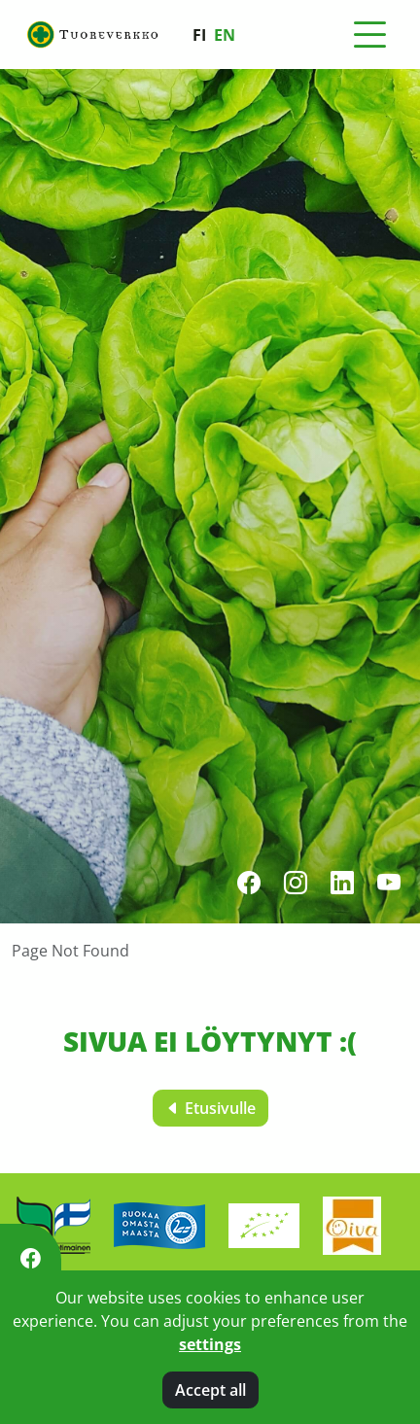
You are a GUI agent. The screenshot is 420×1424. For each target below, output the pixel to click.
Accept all (210, 1390)
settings (210, 1344)
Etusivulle (210, 1108)
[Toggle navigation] (369, 35)
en (224, 35)
